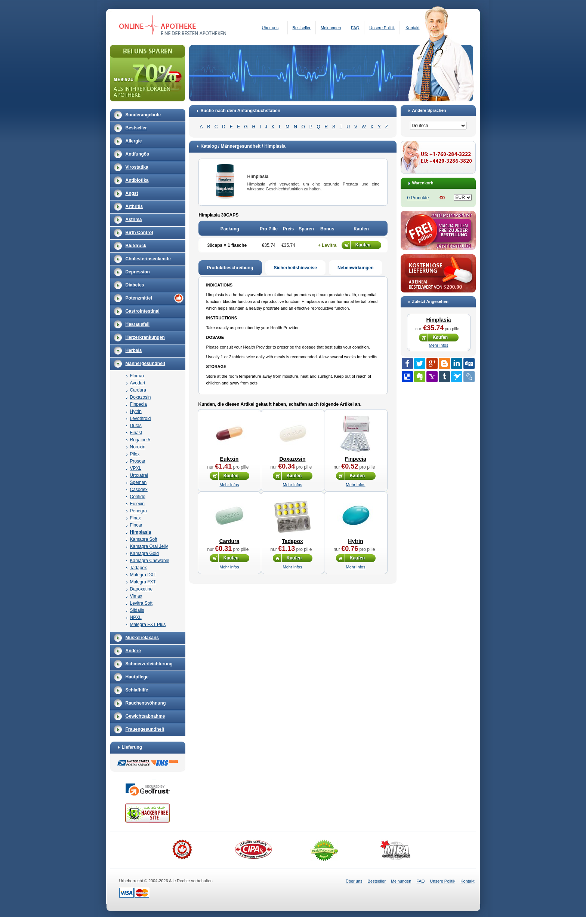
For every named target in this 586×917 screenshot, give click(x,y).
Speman (138, 482)
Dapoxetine (141, 589)
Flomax (137, 375)
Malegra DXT (143, 574)
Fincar (136, 525)
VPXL (136, 468)
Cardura (138, 390)
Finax (135, 518)
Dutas (136, 425)
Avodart (137, 383)
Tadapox (138, 567)
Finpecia (138, 404)
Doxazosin (140, 397)
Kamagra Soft (143, 539)
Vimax (136, 596)
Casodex (139, 489)
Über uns (270, 27)
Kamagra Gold (144, 553)
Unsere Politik (382, 27)
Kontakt (412, 27)
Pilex (135, 454)
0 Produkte (418, 197)
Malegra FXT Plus (148, 624)
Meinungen (331, 27)
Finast (136, 432)
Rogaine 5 (140, 439)
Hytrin (136, 411)
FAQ (355, 27)
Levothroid (140, 418)
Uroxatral (139, 475)
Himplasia (140, 532)
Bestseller (302, 27)
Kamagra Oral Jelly (149, 546)
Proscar (137, 461)
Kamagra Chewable (149, 560)
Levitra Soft (141, 603)
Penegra (138, 510)
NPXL (136, 617)
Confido (137, 496)
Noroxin (137, 447)
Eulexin (137, 503)
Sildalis (137, 610)
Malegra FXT (143, 582)
